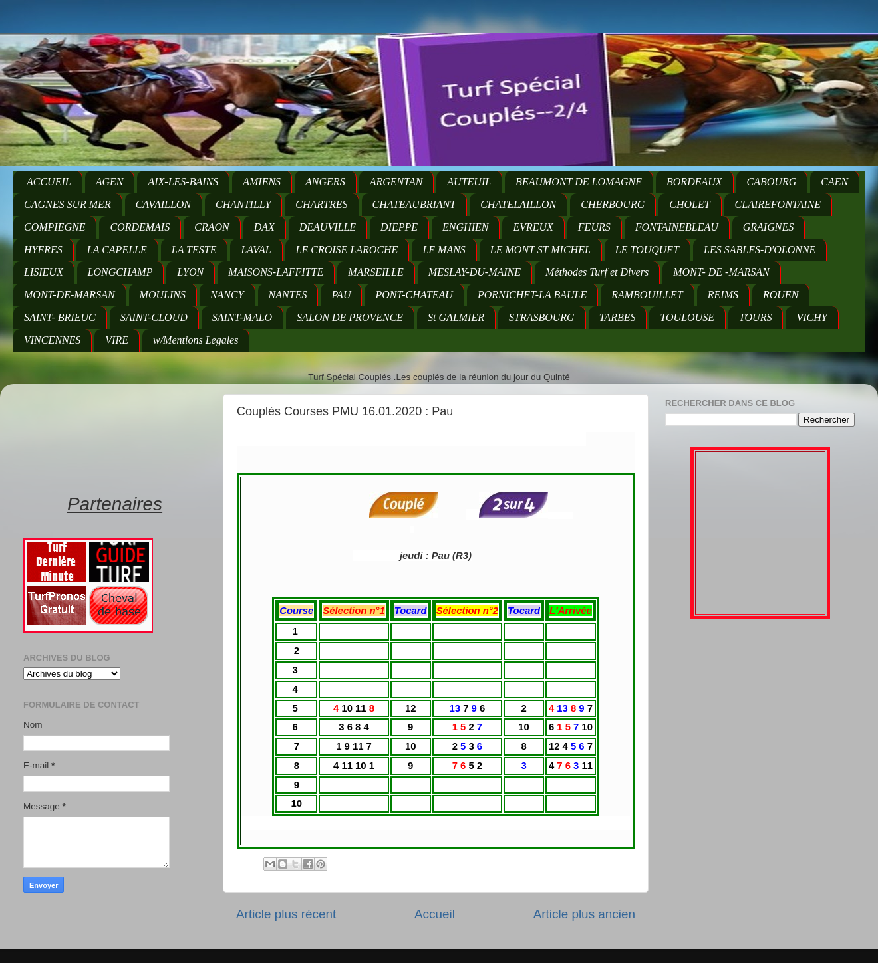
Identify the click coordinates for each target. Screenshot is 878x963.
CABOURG (772, 181)
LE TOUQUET (647, 249)
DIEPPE (399, 227)
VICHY (811, 317)
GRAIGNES (768, 227)
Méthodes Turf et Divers (597, 272)
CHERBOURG (613, 204)
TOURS (755, 317)
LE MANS (443, 249)
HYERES (43, 249)
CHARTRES (321, 204)
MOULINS (163, 294)
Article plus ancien (584, 914)
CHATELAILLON (518, 204)
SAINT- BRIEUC (60, 317)
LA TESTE (194, 249)
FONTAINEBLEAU (676, 227)
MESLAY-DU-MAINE (474, 272)
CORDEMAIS (140, 227)
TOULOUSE (687, 317)
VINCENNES (52, 340)
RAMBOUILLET (647, 294)
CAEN (834, 181)
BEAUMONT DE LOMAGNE (578, 181)
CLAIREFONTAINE (778, 204)
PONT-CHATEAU (413, 294)
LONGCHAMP (120, 272)
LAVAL (256, 249)
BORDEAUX (694, 181)
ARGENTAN (396, 181)
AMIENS (262, 181)
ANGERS (325, 181)
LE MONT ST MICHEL (540, 249)
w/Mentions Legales (195, 340)
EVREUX (533, 227)
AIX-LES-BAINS (183, 181)
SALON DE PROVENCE (350, 317)
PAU (341, 294)
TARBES (617, 317)
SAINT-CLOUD (154, 317)
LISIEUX (43, 272)
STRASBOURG (542, 317)
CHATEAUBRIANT (414, 204)
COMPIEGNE (54, 227)
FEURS (594, 227)
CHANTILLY (243, 204)
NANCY (227, 294)
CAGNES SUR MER (67, 204)
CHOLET (689, 204)
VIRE (116, 340)
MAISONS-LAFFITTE (275, 272)
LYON (190, 272)
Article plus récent (286, 914)
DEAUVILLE (327, 227)
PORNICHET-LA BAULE (532, 294)
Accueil (434, 914)
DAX (264, 227)
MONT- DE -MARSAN (721, 272)
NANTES (288, 294)
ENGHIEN (465, 227)
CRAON (211, 227)
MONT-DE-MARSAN (69, 294)
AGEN (110, 181)
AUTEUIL (469, 181)
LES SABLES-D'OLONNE (759, 249)
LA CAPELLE (117, 249)
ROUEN (780, 294)
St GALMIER (456, 317)
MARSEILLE (376, 272)
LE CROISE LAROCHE (347, 249)
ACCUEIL (49, 181)
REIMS (723, 294)
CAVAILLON (163, 204)
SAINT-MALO (242, 317)
